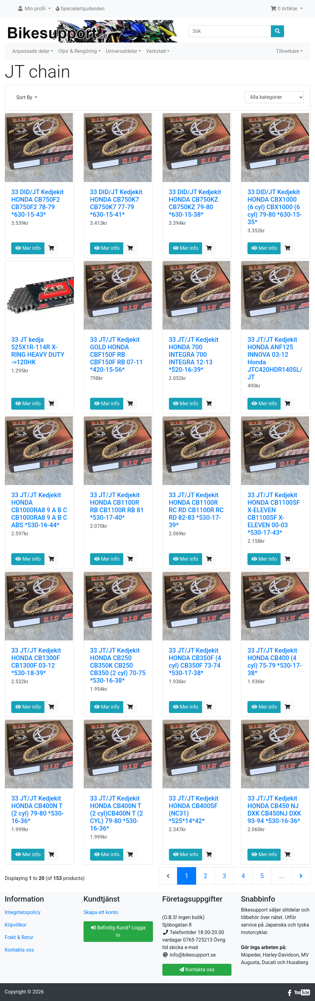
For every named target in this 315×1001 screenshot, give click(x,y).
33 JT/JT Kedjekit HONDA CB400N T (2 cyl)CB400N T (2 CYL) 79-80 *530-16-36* (116, 813)
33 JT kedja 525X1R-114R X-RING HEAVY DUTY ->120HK (37, 351)
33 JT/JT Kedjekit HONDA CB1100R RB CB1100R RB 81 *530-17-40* (117, 506)
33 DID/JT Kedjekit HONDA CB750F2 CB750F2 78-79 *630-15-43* (37, 203)
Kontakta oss (19, 950)
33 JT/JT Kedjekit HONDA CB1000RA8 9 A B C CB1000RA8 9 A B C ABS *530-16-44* (39, 510)
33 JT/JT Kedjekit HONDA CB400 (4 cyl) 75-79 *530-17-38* (274, 662)
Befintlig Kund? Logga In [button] (118, 931)
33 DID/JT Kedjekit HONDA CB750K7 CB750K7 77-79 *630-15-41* (116, 203)
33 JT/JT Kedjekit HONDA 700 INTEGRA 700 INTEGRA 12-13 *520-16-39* (194, 354)
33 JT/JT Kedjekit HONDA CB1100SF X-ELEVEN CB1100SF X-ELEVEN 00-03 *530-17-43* (273, 513)
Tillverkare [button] (287, 51)
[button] (34, 9)
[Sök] (229, 31)
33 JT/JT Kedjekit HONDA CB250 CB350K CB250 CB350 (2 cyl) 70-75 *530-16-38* (118, 665)
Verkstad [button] (156, 51)
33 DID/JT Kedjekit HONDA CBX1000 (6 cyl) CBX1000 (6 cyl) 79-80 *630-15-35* (274, 207)
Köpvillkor (16, 925)
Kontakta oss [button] (197, 970)
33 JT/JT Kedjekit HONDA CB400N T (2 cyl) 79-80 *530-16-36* (37, 810)
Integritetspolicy (22, 912)
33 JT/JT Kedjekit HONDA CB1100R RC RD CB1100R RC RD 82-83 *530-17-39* (196, 510)
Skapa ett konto (101, 912)
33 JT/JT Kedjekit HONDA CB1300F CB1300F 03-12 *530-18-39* (36, 662)
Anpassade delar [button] (30, 51)
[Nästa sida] (301, 876)
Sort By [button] (24, 97)
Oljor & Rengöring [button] (77, 51)
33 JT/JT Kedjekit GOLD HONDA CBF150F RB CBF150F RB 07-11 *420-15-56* (116, 354)
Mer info (28, 248)
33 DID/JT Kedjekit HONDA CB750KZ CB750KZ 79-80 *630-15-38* (195, 203)
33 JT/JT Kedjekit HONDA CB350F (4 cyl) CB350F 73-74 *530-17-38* (195, 662)
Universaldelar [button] (121, 51)
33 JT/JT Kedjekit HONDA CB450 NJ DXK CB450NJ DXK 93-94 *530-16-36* (274, 810)
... (281, 876)
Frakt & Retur (19, 937)
